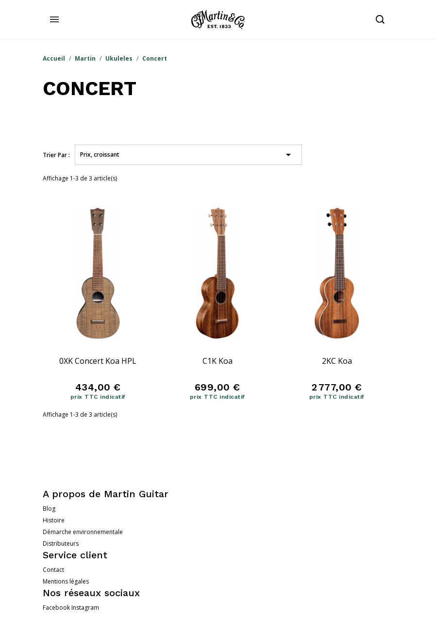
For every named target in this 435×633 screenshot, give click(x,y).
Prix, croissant (187, 155)
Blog (49, 508)
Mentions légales (66, 581)
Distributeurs (61, 543)
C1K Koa (217, 361)
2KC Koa (337, 361)
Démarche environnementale (83, 532)
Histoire (54, 520)
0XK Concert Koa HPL (97, 361)
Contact (53, 570)
